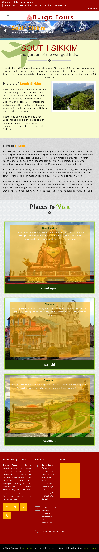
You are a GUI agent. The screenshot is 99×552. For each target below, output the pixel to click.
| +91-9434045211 (57, 5)
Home (14, 32)
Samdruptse (49, 288)
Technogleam (89, 548)
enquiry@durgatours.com (19, 2)
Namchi (49, 364)
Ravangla (49, 440)
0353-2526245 (20, 5)
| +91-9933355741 (38, 5)
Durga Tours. (28, 548)
